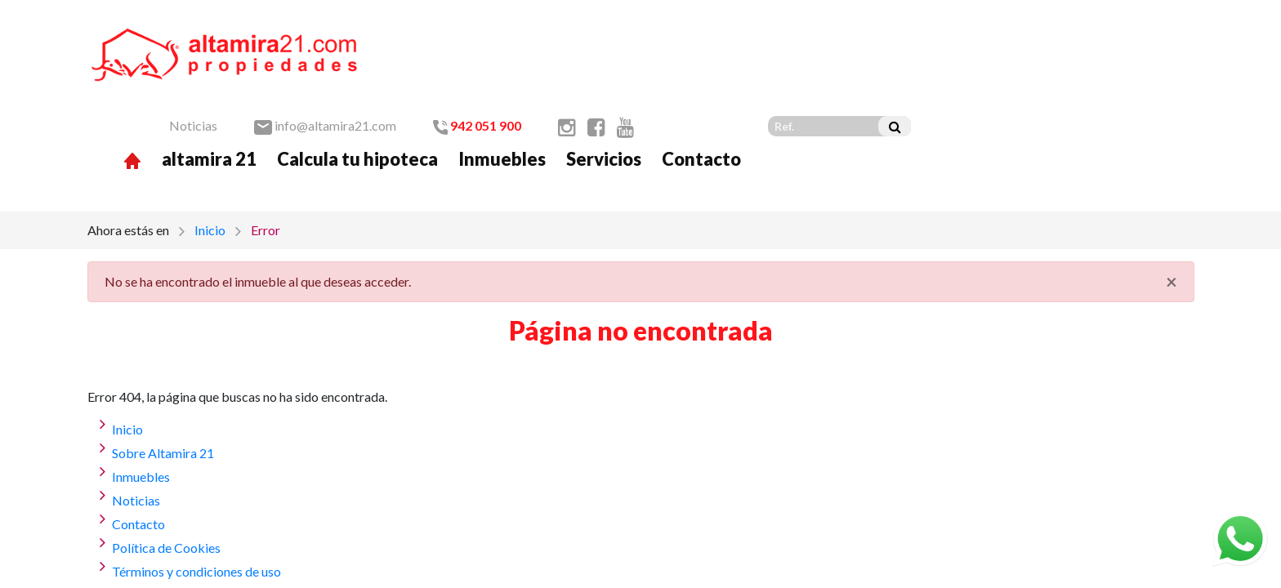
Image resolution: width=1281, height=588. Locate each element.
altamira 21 (491, 67)
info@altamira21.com (608, 34)
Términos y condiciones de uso (196, 489)
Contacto (984, 67)
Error (265, 147)
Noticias (476, 34)
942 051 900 (760, 34)
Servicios (886, 67)
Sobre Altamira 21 (163, 370)
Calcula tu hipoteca (640, 67)
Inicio (209, 147)
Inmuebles (784, 67)
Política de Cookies (166, 465)
